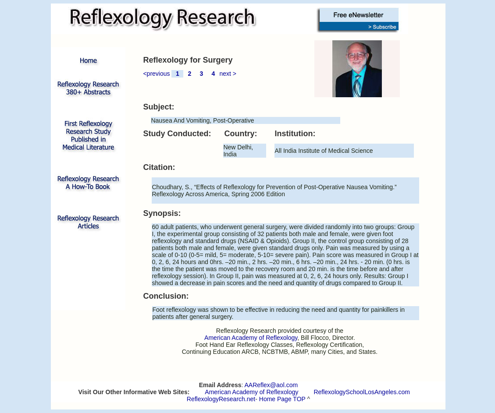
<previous (156, 73)
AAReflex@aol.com (271, 384)
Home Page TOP (282, 398)
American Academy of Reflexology (251, 391)
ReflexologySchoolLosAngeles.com (361, 391)
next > (227, 73)
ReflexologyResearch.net (221, 398)
